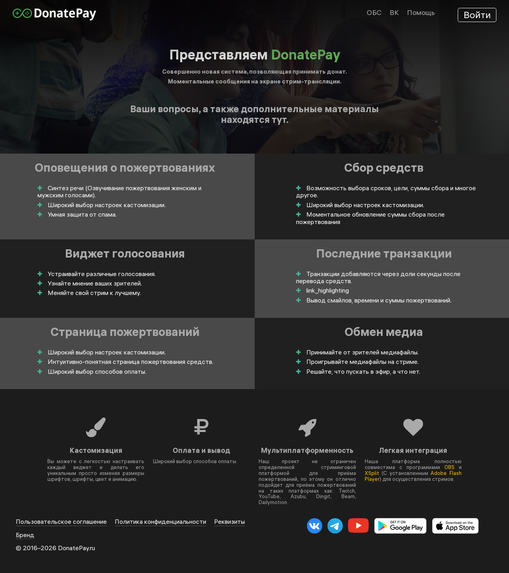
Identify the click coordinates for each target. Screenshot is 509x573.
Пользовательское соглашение (61, 521)
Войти (477, 14)
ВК (394, 12)
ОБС (374, 12)
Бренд (25, 535)
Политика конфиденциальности (160, 521)
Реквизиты (229, 521)
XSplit (372, 473)
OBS (449, 467)
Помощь (421, 12)
